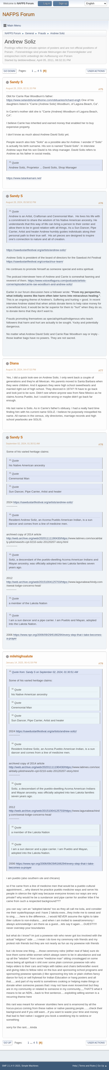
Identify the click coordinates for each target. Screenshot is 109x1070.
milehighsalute (21, 656)
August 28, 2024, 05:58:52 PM (21, 202)
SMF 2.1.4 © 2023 (11, 1065)
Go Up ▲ (102, 1065)
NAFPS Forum (18, 14)
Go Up (7, 1043)
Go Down (9, 71)
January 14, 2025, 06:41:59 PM (21, 662)
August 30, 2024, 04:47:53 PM (21, 369)
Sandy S (16, 82)
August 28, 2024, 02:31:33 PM (21, 88)
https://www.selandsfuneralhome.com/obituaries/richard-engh (43, 100)
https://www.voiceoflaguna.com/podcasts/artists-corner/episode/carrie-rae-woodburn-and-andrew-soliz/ (46, 282)
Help (75, 1065)
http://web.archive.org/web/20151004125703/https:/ (37, 581)
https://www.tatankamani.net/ (23, 178)
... (35, 70)
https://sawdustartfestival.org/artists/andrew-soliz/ (36, 250)
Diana (14, 363)
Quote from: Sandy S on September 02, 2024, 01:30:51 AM (45, 672)
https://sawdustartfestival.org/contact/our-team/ (34, 261)
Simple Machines (29, 1065)
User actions (96, 71)
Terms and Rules (87, 1065)
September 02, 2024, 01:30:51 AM (23, 443)
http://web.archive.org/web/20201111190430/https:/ (37, 538)
